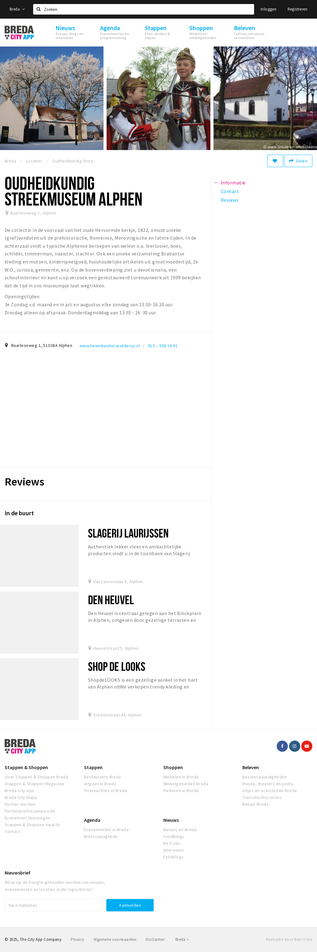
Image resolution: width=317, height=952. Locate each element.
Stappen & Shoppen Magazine (34, 783)
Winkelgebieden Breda (186, 783)
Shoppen (173, 767)
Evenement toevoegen (27, 818)
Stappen (93, 767)
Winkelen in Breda (181, 777)
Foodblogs (174, 836)
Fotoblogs (173, 857)
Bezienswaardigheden (264, 777)
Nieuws (171, 820)
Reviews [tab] (230, 200)
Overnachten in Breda (105, 790)
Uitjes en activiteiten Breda (269, 790)
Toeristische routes (261, 797)
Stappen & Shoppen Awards (32, 824)
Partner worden (20, 804)
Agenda (92, 820)
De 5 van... (173, 843)
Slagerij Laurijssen (128, 533)
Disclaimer (155, 939)
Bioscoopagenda (101, 836)
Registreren (297, 9)
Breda (17, 9)
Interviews (173, 850)
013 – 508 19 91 (163, 345)
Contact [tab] (230, 191)
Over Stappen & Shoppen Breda (36, 777)
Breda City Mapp (21, 797)
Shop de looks (117, 666)
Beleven (250, 767)
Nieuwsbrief (17, 873)
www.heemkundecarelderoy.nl (110, 345)
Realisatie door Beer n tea (289, 939)
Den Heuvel (111, 599)
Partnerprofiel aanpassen (30, 811)
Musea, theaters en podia (267, 783)
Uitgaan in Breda (100, 783)
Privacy (77, 939)
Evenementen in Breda (106, 829)
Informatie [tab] (233, 182)
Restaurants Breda (102, 777)
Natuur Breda (255, 804)
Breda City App (19, 790)
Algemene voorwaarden (115, 939)
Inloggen (268, 9)
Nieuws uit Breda (180, 829)
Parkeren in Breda (181, 790)
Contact (12, 831)
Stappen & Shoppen (26, 767)
